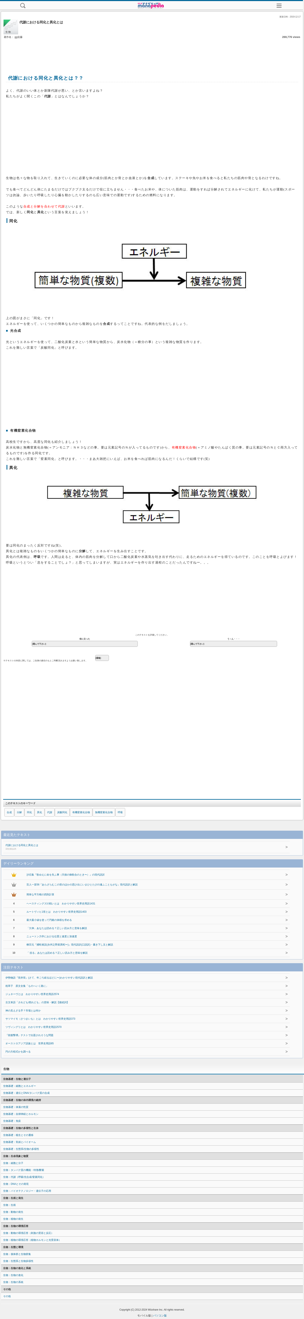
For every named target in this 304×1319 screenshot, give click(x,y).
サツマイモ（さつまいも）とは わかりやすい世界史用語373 (40, 1018)
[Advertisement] (152, 52)
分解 (19, 812)
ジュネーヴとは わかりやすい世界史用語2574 (32, 994)
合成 (9, 812)
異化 (39, 812)
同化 (29, 812)
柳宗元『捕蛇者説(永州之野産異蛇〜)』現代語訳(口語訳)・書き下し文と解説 (69, 944)
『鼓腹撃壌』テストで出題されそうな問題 (29, 1035)
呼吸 (120, 812)
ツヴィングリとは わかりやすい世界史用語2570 (33, 1027)
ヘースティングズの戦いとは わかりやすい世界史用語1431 (60, 903)
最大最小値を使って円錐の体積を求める (49, 920)
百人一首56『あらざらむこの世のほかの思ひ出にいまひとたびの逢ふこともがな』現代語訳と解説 (82, 884)
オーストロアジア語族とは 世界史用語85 (29, 1043)
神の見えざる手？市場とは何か (23, 1010)
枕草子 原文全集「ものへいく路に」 (26, 985)
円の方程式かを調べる (18, 1051)
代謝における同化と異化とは (125, 847)
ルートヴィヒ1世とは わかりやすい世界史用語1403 (56, 911)
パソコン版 (160, 1315)
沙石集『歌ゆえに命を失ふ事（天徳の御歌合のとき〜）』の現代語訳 (65, 874)
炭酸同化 (62, 812)
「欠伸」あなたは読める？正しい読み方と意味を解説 (56, 928)
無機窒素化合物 (104, 812)
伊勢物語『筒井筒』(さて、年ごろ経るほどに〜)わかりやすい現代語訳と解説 (49, 977)
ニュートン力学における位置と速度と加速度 (51, 936)
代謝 (49, 812)
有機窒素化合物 (81, 812)
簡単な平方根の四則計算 (40, 894)
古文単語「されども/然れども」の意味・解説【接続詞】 (37, 1002)
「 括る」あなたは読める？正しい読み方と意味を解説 (57, 952)
